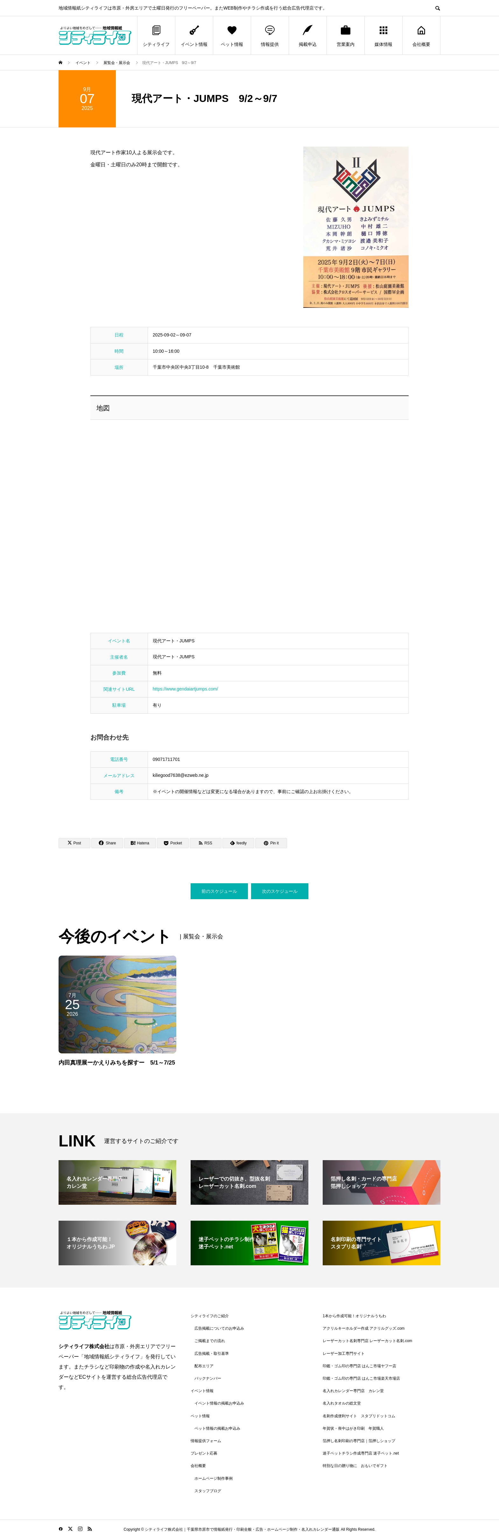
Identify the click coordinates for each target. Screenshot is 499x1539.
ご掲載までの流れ (209, 1341)
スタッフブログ (207, 1491)
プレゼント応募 (204, 1453)
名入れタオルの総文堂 (342, 1403)
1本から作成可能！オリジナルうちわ (354, 1316)
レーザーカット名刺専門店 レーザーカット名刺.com (367, 1341)
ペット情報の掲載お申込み (217, 1428)
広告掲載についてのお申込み (219, 1328)
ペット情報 (232, 35)
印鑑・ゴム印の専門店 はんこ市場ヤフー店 (359, 1366)
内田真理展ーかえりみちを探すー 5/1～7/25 (117, 1062)
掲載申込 (308, 35)
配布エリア (204, 1366)
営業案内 (346, 35)
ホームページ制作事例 (213, 1478)
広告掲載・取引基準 (211, 1353)
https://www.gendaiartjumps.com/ (185, 688)
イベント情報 (194, 35)
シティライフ (156, 35)
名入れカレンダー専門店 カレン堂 (353, 1391)
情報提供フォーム (206, 1441)
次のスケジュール (280, 891)
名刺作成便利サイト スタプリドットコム (359, 1416)
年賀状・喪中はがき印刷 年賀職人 (353, 1428)
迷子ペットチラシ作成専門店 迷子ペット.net (361, 1453)
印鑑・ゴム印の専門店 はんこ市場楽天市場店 (361, 1378)
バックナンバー (207, 1378)
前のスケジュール (219, 891)
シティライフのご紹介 (210, 1316)
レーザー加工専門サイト (344, 1353)
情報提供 (270, 35)
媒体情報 (383, 35)
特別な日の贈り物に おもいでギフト (355, 1465)
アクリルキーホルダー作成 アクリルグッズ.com (363, 1328)
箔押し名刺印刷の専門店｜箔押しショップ (359, 1441)
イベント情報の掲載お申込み (219, 1403)
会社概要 (421, 35)
